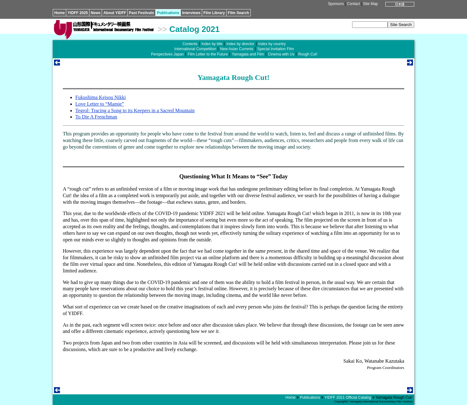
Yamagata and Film (248, 54)
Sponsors (336, 4)
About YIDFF (114, 13)
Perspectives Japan (167, 54)
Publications (168, 13)
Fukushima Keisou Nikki (100, 97)
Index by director (240, 44)
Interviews (191, 13)
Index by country (272, 44)
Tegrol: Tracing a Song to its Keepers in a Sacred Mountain (135, 110)
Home (59, 13)
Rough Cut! (307, 54)
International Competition (195, 49)
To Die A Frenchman (96, 116)
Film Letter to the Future (208, 54)
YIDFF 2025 (77, 13)
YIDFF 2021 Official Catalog (347, 397)
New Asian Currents (236, 49)
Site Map (370, 4)
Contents (189, 44)
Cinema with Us (281, 54)
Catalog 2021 (194, 29)
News (95, 13)
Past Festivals (141, 13)
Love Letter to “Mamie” (99, 104)
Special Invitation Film (275, 49)
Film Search (238, 13)
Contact (353, 4)
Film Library (214, 13)
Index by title (212, 44)
